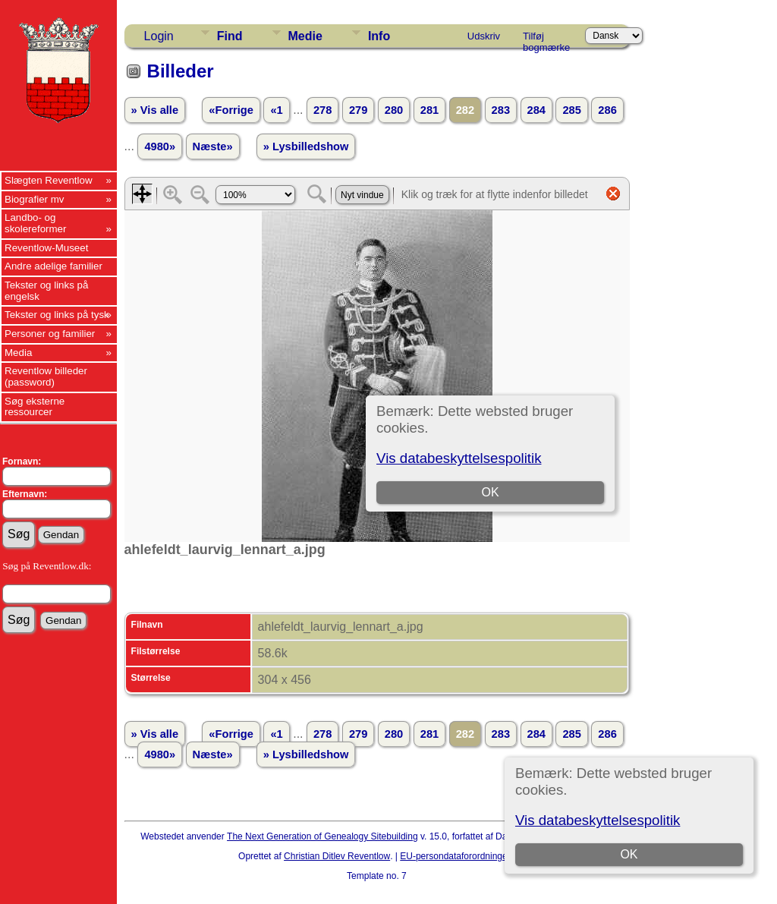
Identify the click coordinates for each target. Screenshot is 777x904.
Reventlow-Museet (46, 248)
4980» (159, 146)
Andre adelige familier (53, 266)
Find (230, 36)
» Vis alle (154, 110)
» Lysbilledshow (306, 146)
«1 (276, 110)
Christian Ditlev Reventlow (337, 856)
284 (536, 110)
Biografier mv (34, 199)
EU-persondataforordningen (456, 856)
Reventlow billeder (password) (46, 376)
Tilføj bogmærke (546, 38)
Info (379, 36)
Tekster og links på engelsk (46, 290)
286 (607, 110)
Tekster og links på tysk (57, 314)
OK (629, 854)
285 (571, 110)
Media (18, 352)
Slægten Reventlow (49, 180)
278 (322, 110)
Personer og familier (50, 333)
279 (358, 110)
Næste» (213, 146)
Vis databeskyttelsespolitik (597, 820)
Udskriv (483, 36)
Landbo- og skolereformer (35, 223)
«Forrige (231, 110)
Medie (305, 36)
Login (159, 36)
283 (501, 110)
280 (394, 110)
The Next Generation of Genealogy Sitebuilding (322, 836)
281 (429, 110)
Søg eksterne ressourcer (34, 406)
